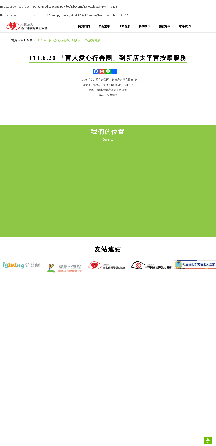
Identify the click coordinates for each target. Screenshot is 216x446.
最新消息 (104, 26)
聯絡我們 (185, 26)
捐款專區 (164, 26)
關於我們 (84, 26)
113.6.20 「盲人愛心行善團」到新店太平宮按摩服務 (68, 40)
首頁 (14, 40)
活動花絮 (124, 26)
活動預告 (26, 40)
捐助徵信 (144, 26)
